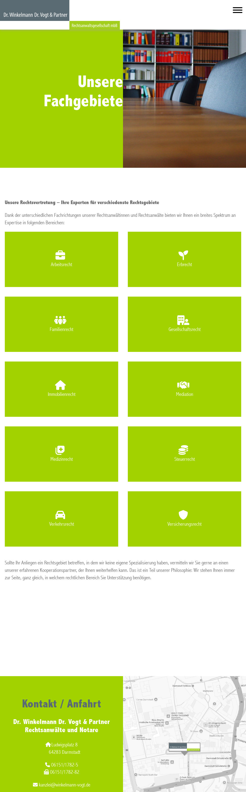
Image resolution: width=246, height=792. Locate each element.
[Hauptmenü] (237, 11)
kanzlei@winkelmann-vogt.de (61, 785)
